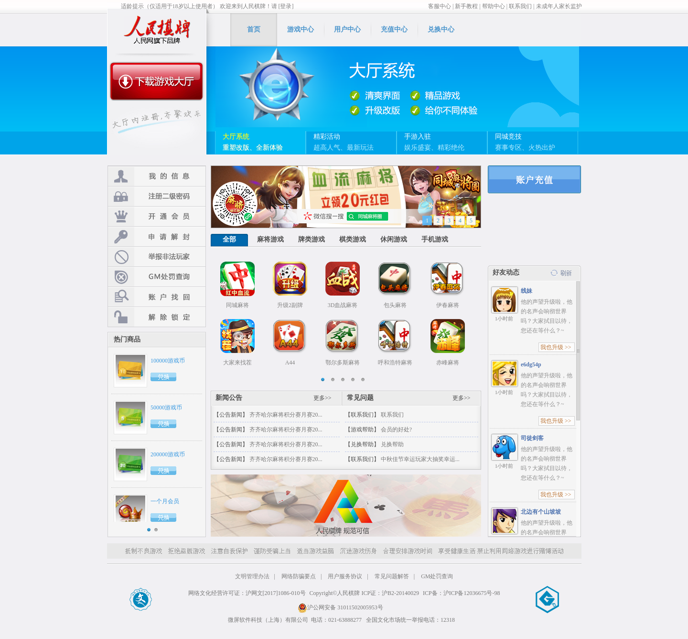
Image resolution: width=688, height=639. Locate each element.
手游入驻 (417, 136)
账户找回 (156, 297)
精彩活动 (326, 136)
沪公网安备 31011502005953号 (340, 607)
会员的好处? (396, 429)
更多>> (322, 398)
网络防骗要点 (298, 576)
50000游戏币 (166, 407)
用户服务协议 (345, 576)
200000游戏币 (167, 454)
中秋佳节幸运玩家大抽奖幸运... (420, 459)
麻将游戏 (270, 239)
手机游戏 (434, 239)
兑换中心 (441, 29)
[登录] (286, 6)
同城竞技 (508, 136)
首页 (253, 29)
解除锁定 (156, 317)
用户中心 (347, 29)
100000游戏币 (167, 360)
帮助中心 (493, 6)
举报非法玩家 (156, 256)
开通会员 (156, 216)
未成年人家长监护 (559, 6)
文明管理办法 (252, 576)
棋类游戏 (352, 239)
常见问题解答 (392, 576)
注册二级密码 (156, 196)
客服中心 (439, 6)
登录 (534, 179)
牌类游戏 (311, 239)
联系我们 (520, 6)
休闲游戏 (393, 239)
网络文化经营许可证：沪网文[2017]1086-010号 (247, 593)
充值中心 (394, 29)
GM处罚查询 (156, 276)
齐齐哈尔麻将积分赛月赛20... (285, 414)
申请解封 (156, 236)
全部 (229, 239)
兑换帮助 (392, 444)
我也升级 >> (555, 347)
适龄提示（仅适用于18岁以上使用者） (169, 6)
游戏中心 (300, 29)
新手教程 (466, 6)
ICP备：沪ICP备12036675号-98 (461, 593)
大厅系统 (236, 136)
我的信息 (156, 176)
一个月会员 (164, 501)
